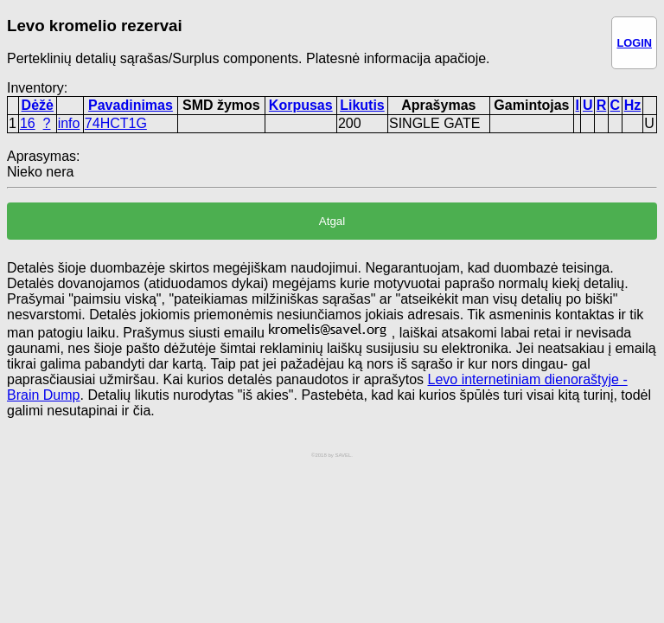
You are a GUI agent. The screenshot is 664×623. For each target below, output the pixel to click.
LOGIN (634, 42)
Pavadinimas (130, 105)
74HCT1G (116, 123)
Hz (633, 105)
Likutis (362, 105)
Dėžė (38, 105)
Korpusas (301, 105)
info (69, 123)
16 (27, 123)
